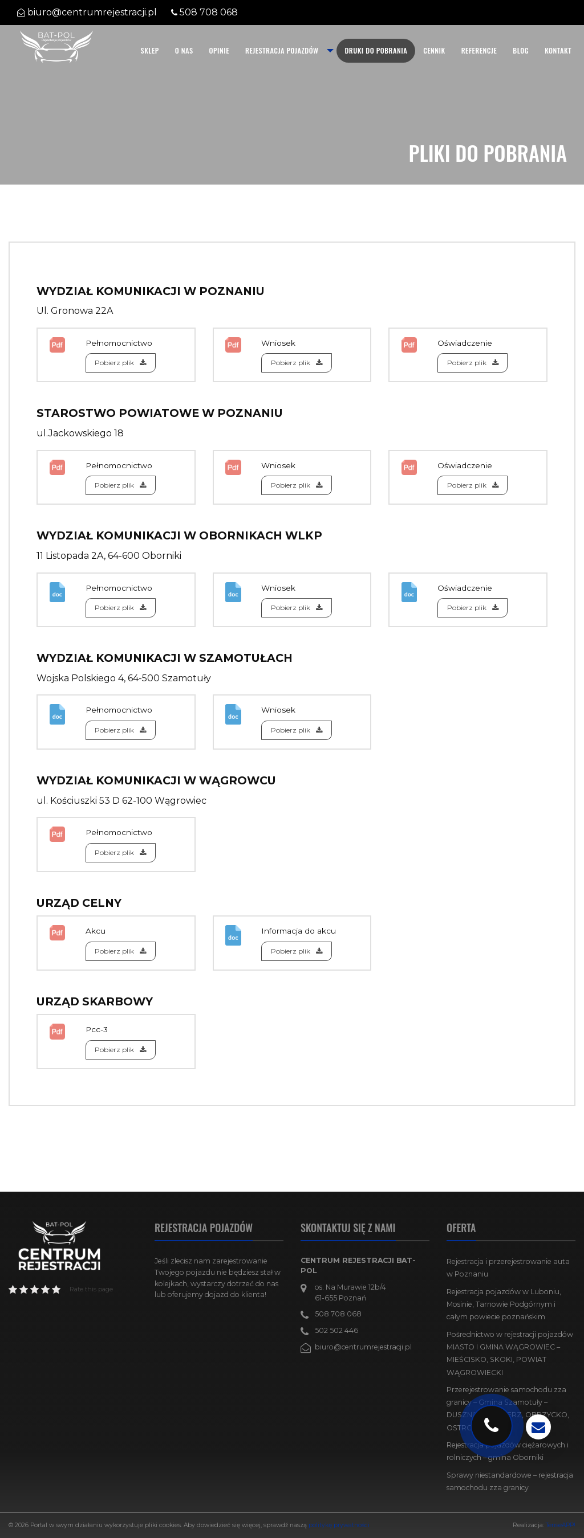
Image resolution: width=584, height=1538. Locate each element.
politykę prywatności (339, 1525)
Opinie (219, 50)
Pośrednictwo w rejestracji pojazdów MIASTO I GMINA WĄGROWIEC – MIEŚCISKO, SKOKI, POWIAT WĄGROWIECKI (510, 1353)
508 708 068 (209, 12)
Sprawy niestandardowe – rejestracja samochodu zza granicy (510, 1481)
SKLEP (150, 50)
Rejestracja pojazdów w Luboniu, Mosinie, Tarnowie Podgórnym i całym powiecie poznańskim (504, 1304)
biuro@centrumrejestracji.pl (92, 12)
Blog (521, 50)
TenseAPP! (560, 1525)
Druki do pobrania (375, 50)
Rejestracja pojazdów (281, 50)
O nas (184, 50)
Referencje (479, 50)
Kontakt (558, 50)
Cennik (434, 50)
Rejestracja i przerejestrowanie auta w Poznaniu (508, 1267)
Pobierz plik (120, 362)
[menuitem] (150, 50)
